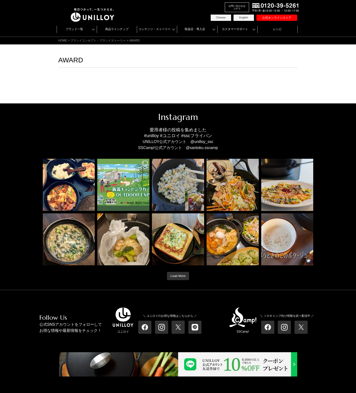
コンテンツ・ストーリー (155, 29)
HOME (62, 40)
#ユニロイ (170, 135)
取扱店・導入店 (195, 29)
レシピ (277, 29)
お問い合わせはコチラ (236, 7)
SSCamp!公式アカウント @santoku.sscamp (178, 148)
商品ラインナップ (117, 29)
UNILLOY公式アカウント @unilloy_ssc (178, 142)
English (243, 17)
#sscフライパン (196, 135)
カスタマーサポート (235, 29)
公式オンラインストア (276, 17)
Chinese (221, 17)
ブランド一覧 (74, 29)
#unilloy (151, 135)
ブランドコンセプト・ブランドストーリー (98, 40)
